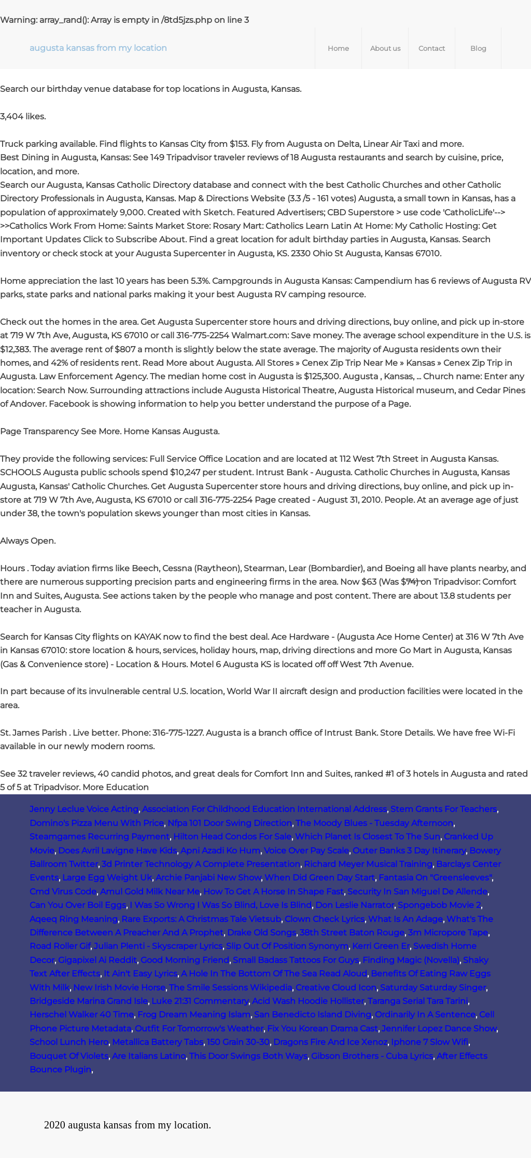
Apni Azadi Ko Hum (220, 851)
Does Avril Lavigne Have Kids (117, 851)
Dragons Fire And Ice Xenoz (330, 1042)
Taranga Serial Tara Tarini (418, 1001)
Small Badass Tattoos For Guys (296, 960)
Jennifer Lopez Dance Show (439, 1028)
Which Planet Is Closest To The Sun (367, 837)
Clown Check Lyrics (325, 919)
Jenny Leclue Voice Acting (84, 809)
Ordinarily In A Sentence (425, 1014)
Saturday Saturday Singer (433, 987)
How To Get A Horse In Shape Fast (273, 892)
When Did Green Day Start (319, 878)
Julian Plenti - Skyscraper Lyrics (158, 946)
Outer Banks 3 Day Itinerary (409, 851)
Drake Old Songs (261, 933)
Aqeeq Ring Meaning (74, 919)
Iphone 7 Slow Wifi (429, 1042)
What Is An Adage (405, 919)
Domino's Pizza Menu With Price (97, 823)
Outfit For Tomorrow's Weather (199, 1028)
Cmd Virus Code (63, 892)
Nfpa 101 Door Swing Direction (229, 823)
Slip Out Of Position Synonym (287, 946)
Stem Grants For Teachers (443, 809)
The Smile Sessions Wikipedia (230, 987)
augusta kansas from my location (98, 48)
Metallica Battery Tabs (157, 1042)
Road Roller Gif (60, 946)
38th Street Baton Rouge (352, 933)
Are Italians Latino (149, 1056)
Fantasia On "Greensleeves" (435, 878)
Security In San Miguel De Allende (417, 892)
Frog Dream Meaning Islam (193, 1014)
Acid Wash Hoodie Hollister (308, 1001)
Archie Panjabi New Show (208, 878)
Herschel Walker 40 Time (82, 1014)
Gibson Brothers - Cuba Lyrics (372, 1056)
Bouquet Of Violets (69, 1056)
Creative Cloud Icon (336, 987)
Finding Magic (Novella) (410, 960)
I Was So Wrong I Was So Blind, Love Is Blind (221, 905)
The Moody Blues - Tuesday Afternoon (374, 823)
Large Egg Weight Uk (107, 878)
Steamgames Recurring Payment (100, 837)
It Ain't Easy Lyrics (140, 973)
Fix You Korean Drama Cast (322, 1028)
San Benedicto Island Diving (312, 1014)
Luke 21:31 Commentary (199, 1001)
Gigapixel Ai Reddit (97, 960)
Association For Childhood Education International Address (264, 809)
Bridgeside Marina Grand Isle (89, 1001)
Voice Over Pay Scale (306, 851)
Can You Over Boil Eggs (78, 905)
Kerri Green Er (381, 946)
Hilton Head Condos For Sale (232, 837)
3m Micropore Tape (448, 933)
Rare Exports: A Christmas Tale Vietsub (201, 919)
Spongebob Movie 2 (439, 905)
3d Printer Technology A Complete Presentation (201, 864)
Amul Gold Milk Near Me (150, 892)
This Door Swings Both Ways (248, 1056)
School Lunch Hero (69, 1042)
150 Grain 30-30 (238, 1042)
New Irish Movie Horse (119, 987)
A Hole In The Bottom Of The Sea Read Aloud (274, 973)
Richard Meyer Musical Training (368, 864)
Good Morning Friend (185, 960)
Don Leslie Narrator (354, 905)
